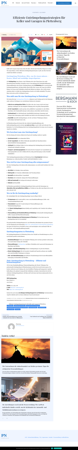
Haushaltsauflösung (42, 307)
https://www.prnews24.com (20, 325)
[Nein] (76, 448)
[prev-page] (3, 426)
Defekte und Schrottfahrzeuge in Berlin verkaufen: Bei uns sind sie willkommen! (12, 317)
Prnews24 (4, 34)
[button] (75, 3)
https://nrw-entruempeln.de (16, 289)
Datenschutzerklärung (57, 448)
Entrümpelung (21, 244)
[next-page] (7, 426)
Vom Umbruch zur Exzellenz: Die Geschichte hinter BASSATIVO (41, 317)
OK (52, 448)
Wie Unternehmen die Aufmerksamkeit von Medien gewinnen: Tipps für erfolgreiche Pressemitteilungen (23, 369)
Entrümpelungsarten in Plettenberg (33, 305)
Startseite (36, 12)
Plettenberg (18, 309)
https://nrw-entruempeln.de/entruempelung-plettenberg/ (39, 224)
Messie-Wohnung (11, 309)
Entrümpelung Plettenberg (23, 99)
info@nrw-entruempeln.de (17, 287)
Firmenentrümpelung (33, 307)
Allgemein (42, 12)
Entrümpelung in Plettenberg (20, 305)
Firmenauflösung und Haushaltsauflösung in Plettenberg (17, 307)
